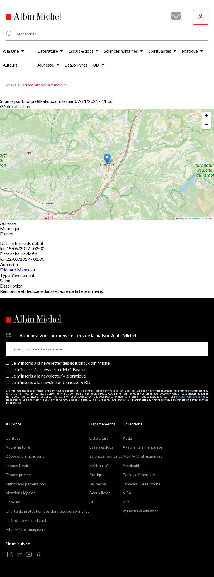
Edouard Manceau (17, 269)
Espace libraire (18, 465)
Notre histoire (18, 447)
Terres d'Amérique (139, 474)
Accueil (11, 85)
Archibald (131, 465)
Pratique (96, 474)
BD (92, 502)
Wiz (126, 502)
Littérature (99, 438)
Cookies (13, 502)
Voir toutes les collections (140, 511)
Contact (13, 438)
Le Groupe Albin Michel (26, 520)
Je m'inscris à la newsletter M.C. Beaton (49, 369)
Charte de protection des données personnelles (47, 511)
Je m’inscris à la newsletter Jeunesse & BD (51, 382)
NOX (127, 492)
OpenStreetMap (193, 218)
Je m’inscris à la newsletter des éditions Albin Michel (61, 363)
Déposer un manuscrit (25, 456)
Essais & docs (101, 447)
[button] (107, 159)
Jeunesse (97, 483)
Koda (127, 438)
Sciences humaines (106, 456)
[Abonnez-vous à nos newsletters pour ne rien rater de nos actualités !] (174, 16)
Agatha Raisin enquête (142, 447)
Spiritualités (99, 465)
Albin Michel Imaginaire (26, 529)
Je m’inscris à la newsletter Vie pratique (49, 375)
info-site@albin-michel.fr (190, 396)
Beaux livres (99, 492)
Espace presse (18, 474)
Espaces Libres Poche (141, 483)
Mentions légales (20, 492)
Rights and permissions (26, 483)
